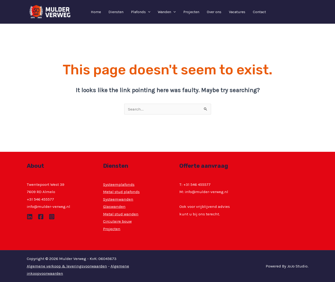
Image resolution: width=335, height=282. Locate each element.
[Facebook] (41, 217)
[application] (148, 12)
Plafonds (140, 12)
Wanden (167, 12)
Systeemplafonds (119, 184)
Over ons (214, 12)
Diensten (115, 12)
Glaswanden (114, 206)
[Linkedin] (30, 217)
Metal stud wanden (121, 214)
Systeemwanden (118, 199)
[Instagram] (52, 217)
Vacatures (237, 12)
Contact (259, 12)
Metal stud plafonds (121, 191)
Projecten (191, 12)
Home (96, 12)
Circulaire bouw (117, 221)
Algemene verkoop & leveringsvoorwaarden (67, 266)
